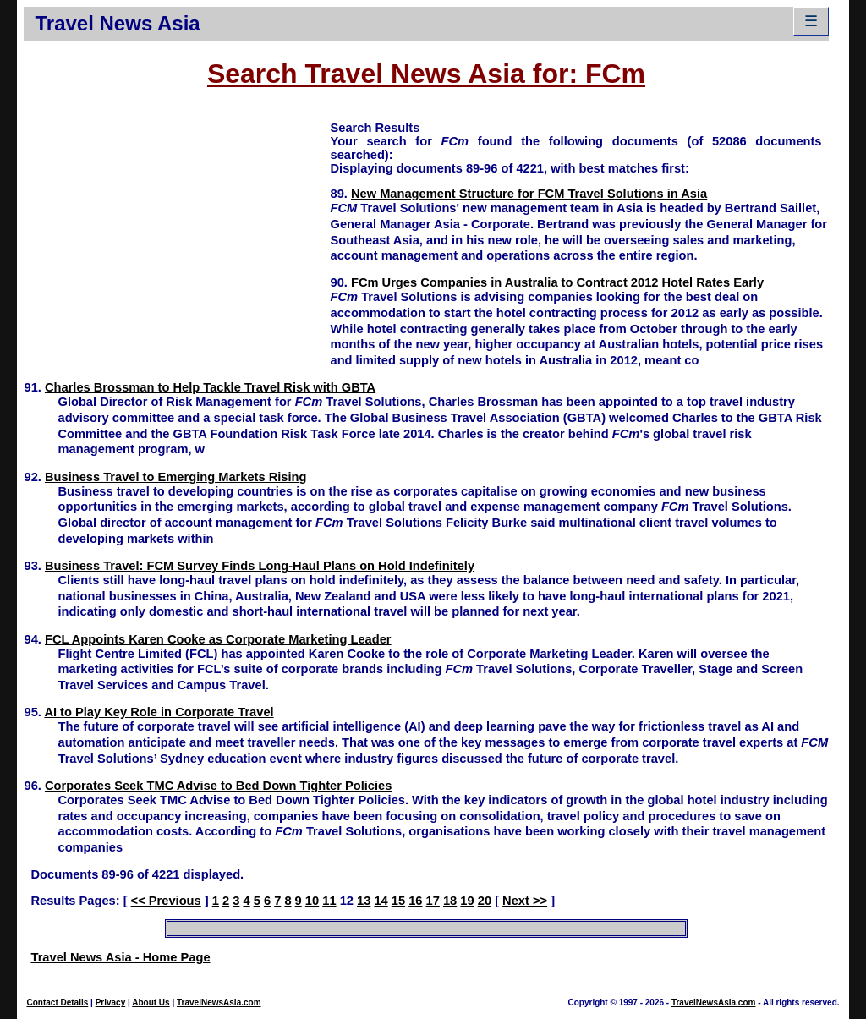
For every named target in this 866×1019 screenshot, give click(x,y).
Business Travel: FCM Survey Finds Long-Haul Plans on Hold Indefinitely (259, 566)
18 (450, 900)
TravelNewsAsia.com (219, 1002)
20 (484, 900)
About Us (150, 1002)
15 (398, 900)
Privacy (111, 1002)
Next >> (524, 900)
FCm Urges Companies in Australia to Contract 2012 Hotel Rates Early (557, 282)
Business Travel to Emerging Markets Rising (176, 477)
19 (467, 900)
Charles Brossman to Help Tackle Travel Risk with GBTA (210, 387)
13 (363, 900)
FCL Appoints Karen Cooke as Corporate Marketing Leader (218, 639)
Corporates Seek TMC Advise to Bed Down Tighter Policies (218, 785)
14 (380, 900)
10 (312, 900)
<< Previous (166, 900)
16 (415, 900)
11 (329, 900)
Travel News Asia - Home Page (120, 957)
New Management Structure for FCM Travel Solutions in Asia (529, 193)
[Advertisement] (177, 237)
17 (433, 900)
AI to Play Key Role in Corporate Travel (158, 712)
